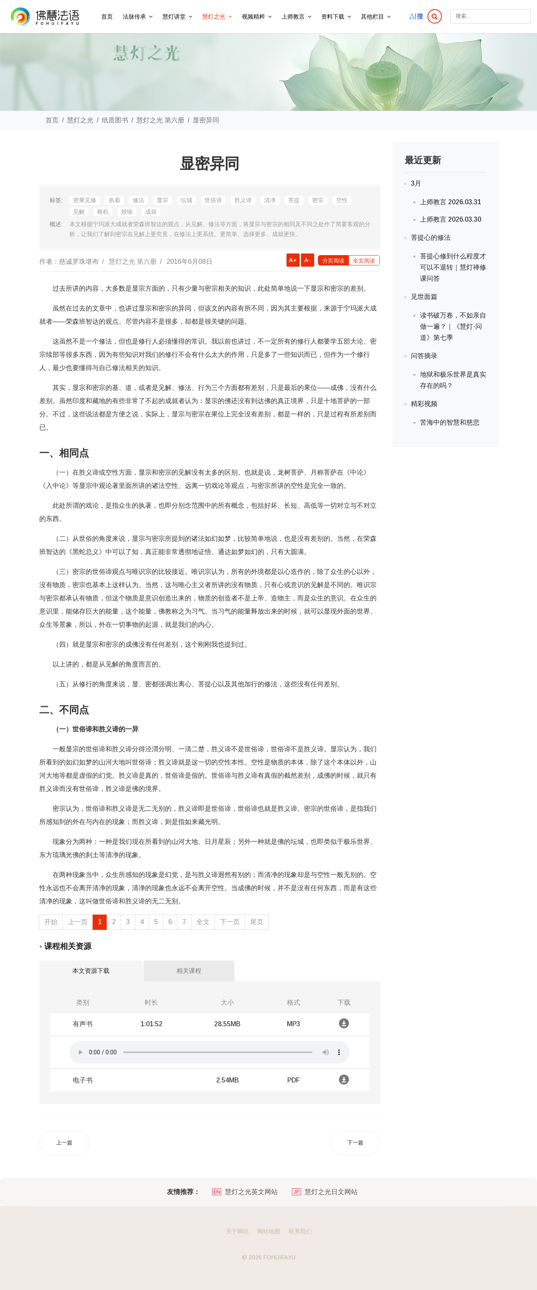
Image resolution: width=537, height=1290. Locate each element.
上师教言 (293, 16)
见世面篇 (424, 296)
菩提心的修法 (431, 237)
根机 (103, 211)
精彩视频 (424, 403)
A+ (293, 260)
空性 (342, 200)
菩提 (294, 200)
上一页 (78, 921)
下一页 (230, 921)
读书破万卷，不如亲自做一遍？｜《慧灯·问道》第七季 (453, 326)
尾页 (256, 921)
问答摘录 (424, 355)
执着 (114, 200)
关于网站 (237, 1231)
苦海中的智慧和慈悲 (450, 422)
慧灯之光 (213, 16)
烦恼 (127, 211)
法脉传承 (134, 16)
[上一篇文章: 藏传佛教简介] (64, 1143)
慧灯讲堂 (174, 16)
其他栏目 (372, 16)
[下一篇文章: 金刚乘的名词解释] (355, 1143)
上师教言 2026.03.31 (450, 201)
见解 (79, 211)
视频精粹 (253, 16)
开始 (50, 921)
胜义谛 (243, 200)
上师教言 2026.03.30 (450, 219)
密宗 (318, 200)
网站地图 (268, 1231)
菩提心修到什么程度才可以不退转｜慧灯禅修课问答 (453, 267)
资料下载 (332, 16)
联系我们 (300, 1231)
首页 (107, 16)
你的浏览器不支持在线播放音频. (209, 1052)
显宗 (162, 200)
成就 (151, 211)
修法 (138, 200)
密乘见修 (84, 200)
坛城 (186, 200)
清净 (270, 200)
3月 (416, 183)
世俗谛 (213, 200)
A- (307, 260)
